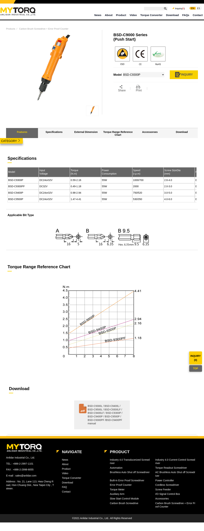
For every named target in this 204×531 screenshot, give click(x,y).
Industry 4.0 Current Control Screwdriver (175, 461)
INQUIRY (184, 75)
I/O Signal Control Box (167, 494)
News (97, 15)
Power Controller (164, 480)
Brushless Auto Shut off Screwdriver (130, 472)
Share (122, 88)
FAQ (64, 487)
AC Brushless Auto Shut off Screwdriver (175, 474)
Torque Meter (117, 489)
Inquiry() (180, 8)
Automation (116, 467)
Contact (198, 15)
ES (198, 8)
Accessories (162, 498)
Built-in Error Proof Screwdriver (127, 480)
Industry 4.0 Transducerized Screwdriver (130, 461)
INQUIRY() (195, 357)
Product (121, 15)
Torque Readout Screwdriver (171, 467)
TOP (195, 368)
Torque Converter (151, 15)
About (109, 15)
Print (139, 88)
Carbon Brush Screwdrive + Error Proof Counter (43, 28)
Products (10, 28)
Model (11, 171)
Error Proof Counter (121, 484)
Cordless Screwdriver (167, 484)
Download (172, 15)
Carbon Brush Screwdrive (124, 503)
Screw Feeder (163, 489)
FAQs (185, 15)
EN (192, 8)
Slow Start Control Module (124, 498)
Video (133, 15)
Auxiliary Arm (117, 494)
